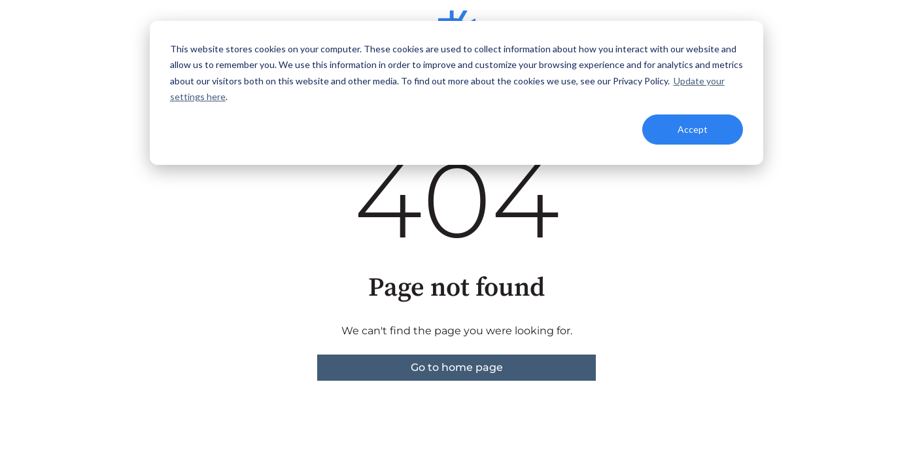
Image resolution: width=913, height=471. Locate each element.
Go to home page (457, 367)
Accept (693, 129)
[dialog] (456, 93)
